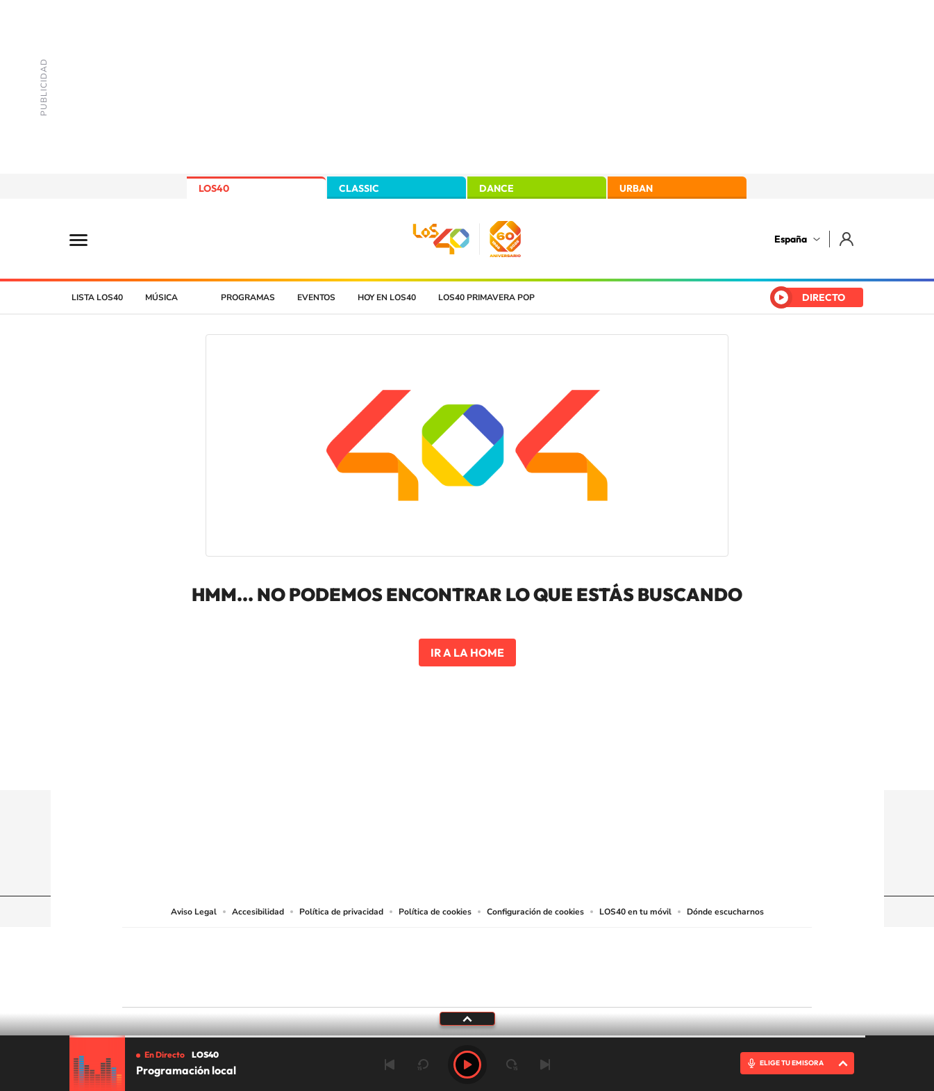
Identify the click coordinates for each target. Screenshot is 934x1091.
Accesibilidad (258, 911)
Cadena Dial (549, 964)
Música (161, 297)
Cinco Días (496, 964)
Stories (551, 763)
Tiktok (412, 763)
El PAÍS (308, 946)
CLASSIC (359, 188)
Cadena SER (573, 946)
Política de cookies (435, 911)
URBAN (636, 188)
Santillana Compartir (513, 946)
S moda (554, 985)
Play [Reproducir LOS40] (467, 1064)
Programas (248, 297)
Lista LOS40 (97, 297)
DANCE (496, 188)
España (790, 239)
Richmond (299, 985)
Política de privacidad (341, 911)
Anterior (389, 1064)
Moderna (367, 985)
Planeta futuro (651, 964)
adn (662, 946)
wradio (443, 964)
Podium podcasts (436, 985)
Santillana (439, 946)
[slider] (467, 1036)
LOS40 (214, 188)
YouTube (439, 763)
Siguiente (545, 1064)
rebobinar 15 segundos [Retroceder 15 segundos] (423, 1064)
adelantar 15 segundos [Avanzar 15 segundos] (511, 1064)
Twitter (467, 763)
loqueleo (615, 985)
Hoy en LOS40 (387, 297)
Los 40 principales (375, 946)
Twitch (523, 763)
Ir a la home (467, 652)
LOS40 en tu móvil (635, 911)
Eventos (316, 297)
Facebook (495, 763)
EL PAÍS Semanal (600, 964)
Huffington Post (326, 964)
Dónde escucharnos (725, 911)
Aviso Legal (194, 911)
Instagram (384, 763)
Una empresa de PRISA (185, 958)
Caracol (714, 946)
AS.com (617, 946)
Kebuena (701, 964)
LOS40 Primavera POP (486, 297)
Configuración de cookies (535, 911)
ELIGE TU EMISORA (792, 1062)
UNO (403, 964)
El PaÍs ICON (496, 985)
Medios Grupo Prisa (184, 991)
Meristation (682, 985)
